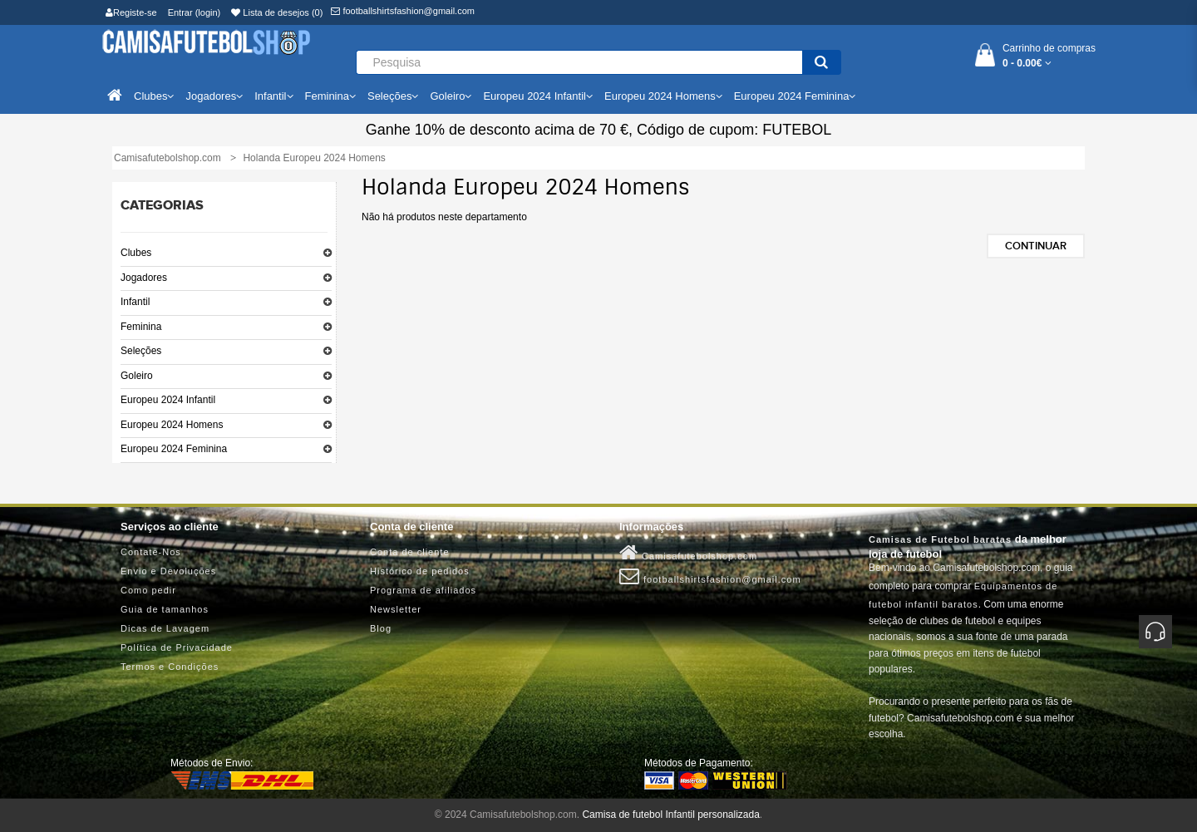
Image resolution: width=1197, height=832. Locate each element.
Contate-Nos (151, 552)
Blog (381, 628)
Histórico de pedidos (420, 571)
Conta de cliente (410, 552)
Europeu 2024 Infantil (168, 400)
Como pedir (148, 590)
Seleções (141, 351)
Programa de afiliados (423, 590)
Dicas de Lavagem (165, 628)
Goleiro (137, 376)
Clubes (136, 252)
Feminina (141, 326)
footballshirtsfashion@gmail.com (403, 11)
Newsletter (395, 609)
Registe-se (131, 12)
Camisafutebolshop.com (688, 553)
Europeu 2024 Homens (172, 425)
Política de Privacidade (177, 647)
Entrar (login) (194, 12)
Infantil (135, 302)
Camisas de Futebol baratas (940, 539)
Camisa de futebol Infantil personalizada (670, 814)
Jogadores (144, 277)
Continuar (1035, 246)
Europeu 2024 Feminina (174, 449)
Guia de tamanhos (165, 609)
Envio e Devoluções (168, 571)
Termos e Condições (170, 667)
